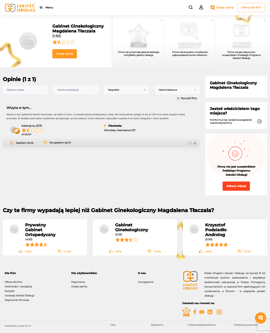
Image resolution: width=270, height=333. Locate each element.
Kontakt (143, 284)
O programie (145, 280)
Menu (49, 7)
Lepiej (28, 251)
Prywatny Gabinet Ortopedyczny (40, 229)
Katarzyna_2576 (31, 125)
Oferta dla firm (251, 7)
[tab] (101, 273)
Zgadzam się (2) (25, 143)
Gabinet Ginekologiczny (131, 227)
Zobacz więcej (236, 186)
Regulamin (157, 324)
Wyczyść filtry (189, 98)
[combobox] (25, 90)
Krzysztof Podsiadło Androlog (215, 229)
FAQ (112, 324)
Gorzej (67, 251)
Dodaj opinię (225, 7)
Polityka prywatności (246, 324)
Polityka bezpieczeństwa (201, 324)
